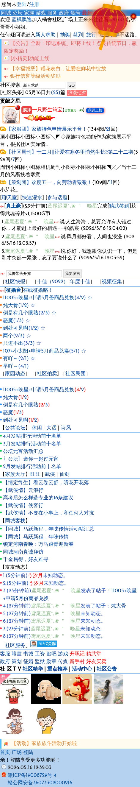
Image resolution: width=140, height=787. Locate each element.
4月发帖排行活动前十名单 (32, 436)
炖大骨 (10, 305)
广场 (17, 752)
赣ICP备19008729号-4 (28, 775)
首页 (5, 752)
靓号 (75, 13)
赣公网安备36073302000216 (40, 783)
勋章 (51, 661)
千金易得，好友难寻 (25, 559)
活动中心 (82, 669)
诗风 (66, 428)
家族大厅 (15, 474)
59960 (116, 19)
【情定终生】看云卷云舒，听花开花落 (46, 482)
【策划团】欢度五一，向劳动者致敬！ (49, 182)
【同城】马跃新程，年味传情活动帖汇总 (48, 529)
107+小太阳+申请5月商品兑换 (36, 351)
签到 (78, 35)
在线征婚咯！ (38, 290)
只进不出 (13, 343)
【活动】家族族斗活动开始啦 (44, 743)
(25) (55, 92)
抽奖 (65, 35)
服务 (52, 13)
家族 (29, 13)
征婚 (28, 661)
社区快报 (15, 281)
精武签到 (119, 206)
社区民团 (75, 373)
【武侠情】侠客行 (23, 505)
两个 (8, 336)
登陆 (22, 4)
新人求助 (45, 35)
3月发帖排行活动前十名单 (32, 444)
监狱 (40, 661)
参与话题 (57, 197)
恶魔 (8, 320)
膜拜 (27, 110)
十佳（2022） (52, 281)
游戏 (41, 13)
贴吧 (51, 654)
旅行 (91, 35)
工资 (40, 654)
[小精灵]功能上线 (29, 58)
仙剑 (64, 474)
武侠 (50, 474)
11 (111, 182)
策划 (17, 661)
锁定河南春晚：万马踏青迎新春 (38, 544)
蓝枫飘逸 (22, 19)
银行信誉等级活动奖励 (35, 76)
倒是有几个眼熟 (20, 313)
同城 (6, 13)
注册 (34, 4)
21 (108, 129)
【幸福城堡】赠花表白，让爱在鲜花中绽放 (58, 68)
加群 (114, 35)
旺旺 (35, 474)
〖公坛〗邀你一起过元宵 (31, 459)
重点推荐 (57, 669)
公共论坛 (15, 428)
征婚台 (13, 290)
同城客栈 (15, 520)
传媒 (63, 661)
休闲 (37, 428)
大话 (51, 428)
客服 (5, 654)
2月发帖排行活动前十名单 (32, 466)
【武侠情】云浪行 (23, 490)
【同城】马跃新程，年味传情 (36, 537)
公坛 (17, 13)
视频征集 (112, 281)
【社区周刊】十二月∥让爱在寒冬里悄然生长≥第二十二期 (69, 152)
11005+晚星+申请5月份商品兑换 (38, 297)
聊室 (17, 654)
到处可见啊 (15, 328)
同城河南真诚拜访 (23, 552)
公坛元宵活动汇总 (23, 451)
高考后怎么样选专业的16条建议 (38, 498)
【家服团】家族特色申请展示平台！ (46, 129)
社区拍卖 (47, 373)
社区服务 (15, 645)
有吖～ (10, 358)
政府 (64, 13)
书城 (28, 654)
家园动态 (15, 373)
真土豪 (13, 206)
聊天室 (9, 197)
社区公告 (107, 669)
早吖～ (10, 366)
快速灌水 (32, 197)
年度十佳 (80, 281)
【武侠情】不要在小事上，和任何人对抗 (48, 513)
